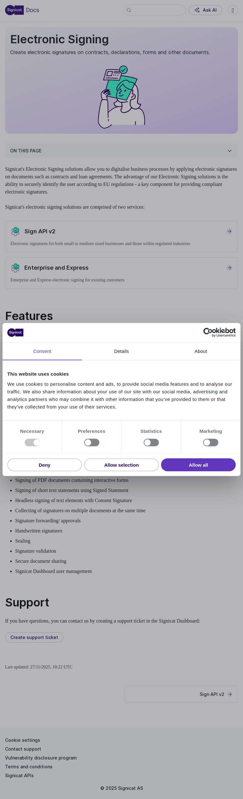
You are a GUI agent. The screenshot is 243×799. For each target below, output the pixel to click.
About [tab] (201, 351)
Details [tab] (121, 351)
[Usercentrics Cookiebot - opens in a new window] (208, 332)
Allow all (198, 465)
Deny (44, 465)
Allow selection (121, 465)
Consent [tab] (42, 351)
